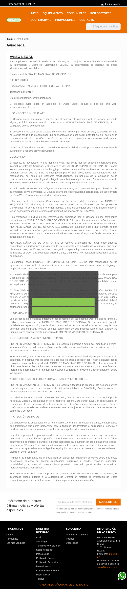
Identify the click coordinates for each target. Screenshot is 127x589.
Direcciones (72, 543)
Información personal (77, 534)
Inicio (34, 13)
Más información (41, 293)
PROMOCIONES (65, 20)
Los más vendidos (15, 543)
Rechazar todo (63, 301)
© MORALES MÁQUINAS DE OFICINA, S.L (63, 584)
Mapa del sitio (43, 574)
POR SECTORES (100, 13)
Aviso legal (41, 541)
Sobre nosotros (44, 549)
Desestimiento (43, 566)
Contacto (86, 20)
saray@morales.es (107, 567)
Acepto (63, 311)
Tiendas (40, 578)
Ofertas (10, 534)
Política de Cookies (46, 558)
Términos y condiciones (48, 545)
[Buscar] (103, 26)
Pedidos (70, 538)
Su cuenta (73, 528)
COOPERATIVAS (40, 20)
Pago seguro (42, 554)
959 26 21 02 (27, 4)
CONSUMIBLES (76, 13)
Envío (39, 537)
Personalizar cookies (63, 293)
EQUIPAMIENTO (52, 13)
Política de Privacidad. (47, 562)
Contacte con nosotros (47, 570)
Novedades (12, 538)
